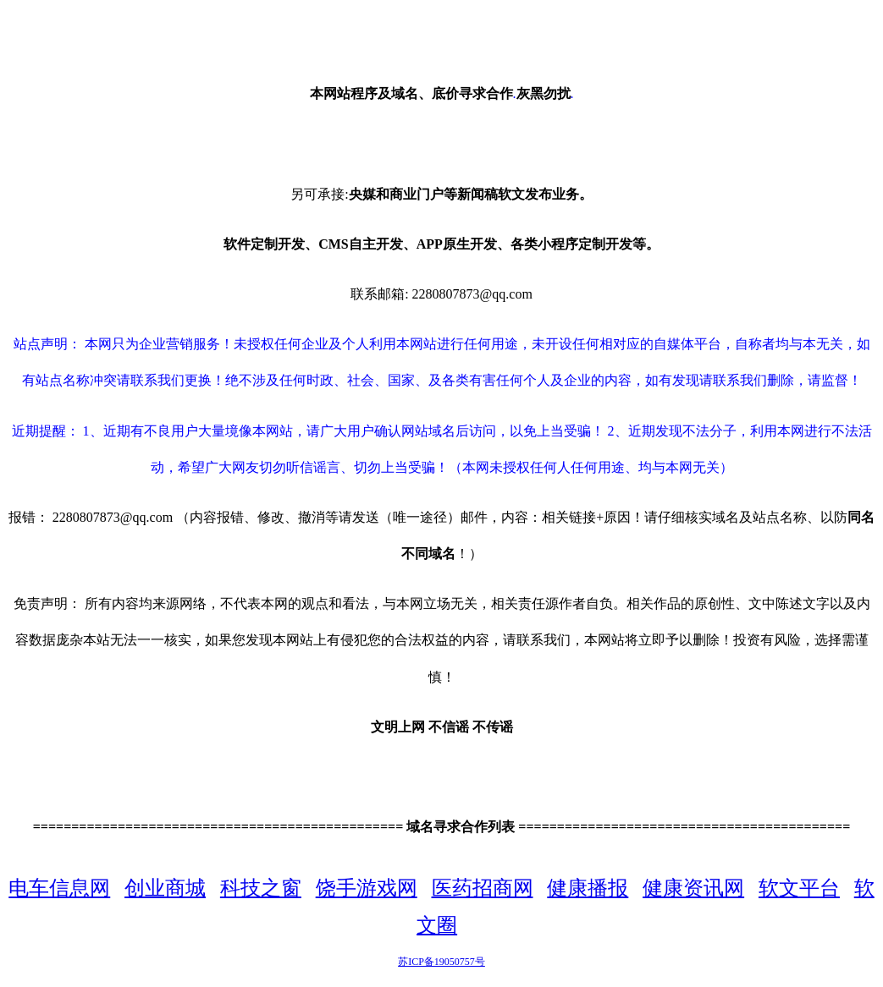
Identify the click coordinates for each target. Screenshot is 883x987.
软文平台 (799, 888)
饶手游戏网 (366, 888)
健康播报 (587, 888)
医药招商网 (482, 888)
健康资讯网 (693, 888)
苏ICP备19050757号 (441, 962)
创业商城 (165, 888)
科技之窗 (260, 888)
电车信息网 (59, 888)
